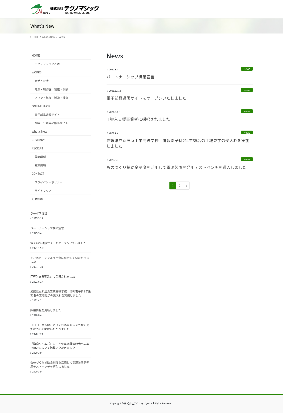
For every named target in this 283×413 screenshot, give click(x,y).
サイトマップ (43, 191)
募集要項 (40, 165)
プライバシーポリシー (49, 182)
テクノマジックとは (47, 64)
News (247, 69)
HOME (36, 55)
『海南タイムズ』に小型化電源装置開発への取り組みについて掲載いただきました (59, 346)
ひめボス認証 (38, 213)
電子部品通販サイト (47, 115)
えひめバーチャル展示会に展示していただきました (59, 260)
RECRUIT (37, 148)
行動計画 (37, 199)
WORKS (37, 72)
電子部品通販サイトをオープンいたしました (146, 98)
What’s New (39, 131)
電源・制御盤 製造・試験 (51, 89)
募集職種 (40, 157)
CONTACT (38, 173)
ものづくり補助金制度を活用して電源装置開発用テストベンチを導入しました (177, 167)
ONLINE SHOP (41, 106)
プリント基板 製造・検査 (51, 98)
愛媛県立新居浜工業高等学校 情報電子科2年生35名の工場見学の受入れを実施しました (178, 143)
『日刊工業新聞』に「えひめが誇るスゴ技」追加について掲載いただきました (59, 327)
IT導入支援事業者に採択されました (138, 119)
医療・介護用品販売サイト (51, 123)
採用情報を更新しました (45, 310)
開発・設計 (42, 81)
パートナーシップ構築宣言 (131, 77)
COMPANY (38, 140)
